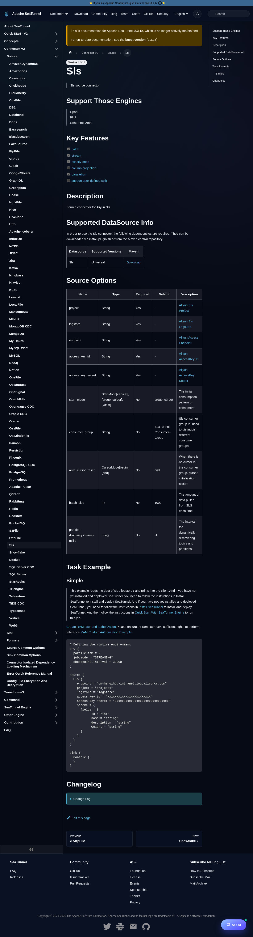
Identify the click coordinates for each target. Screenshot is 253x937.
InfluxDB (15, 239)
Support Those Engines (226, 30)
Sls (11, 545)
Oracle (14, 421)
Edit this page (78, 818)
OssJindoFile (19, 435)
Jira (12, 260)
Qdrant (14, 494)
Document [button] (57, 14)
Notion (14, 370)
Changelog (218, 80)
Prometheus (18, 479)
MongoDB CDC (20, 326)
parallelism (79, 174)
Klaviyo (14, 282)
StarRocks (17, 581)
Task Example (220, 66)
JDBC (13, 253)
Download (81, 14)
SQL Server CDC (21, 567)
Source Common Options (26, 647)
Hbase (14, 195)
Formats (13, 640)
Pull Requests (80, 883)
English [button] (179, 14)
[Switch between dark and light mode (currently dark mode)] (197, 14)
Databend (16, 114)
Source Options (221, 59)
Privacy (135, 902)
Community (99, 14)
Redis (13, 508)
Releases (16, 877)
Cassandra (17, 78)
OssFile (15, 428)
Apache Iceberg (21, 231)
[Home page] (70, 53)
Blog (114, 14)
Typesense (17, 610)
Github (14, 158)
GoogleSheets (19, 173)
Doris (13, 122)
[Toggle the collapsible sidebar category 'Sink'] (56, 632)
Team (124, 14)
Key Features (220, 37)
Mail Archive (198, 883)
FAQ (7, 730)
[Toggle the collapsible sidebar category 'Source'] (56, 56)
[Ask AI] (233, 924)
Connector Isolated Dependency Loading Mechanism (31, 664)
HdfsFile (15, 202)
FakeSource (18, 144)
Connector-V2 (14, 48)
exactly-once (80, 162)
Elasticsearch (19, 136)
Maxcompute (19, 311)
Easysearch (18, 129)
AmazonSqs (18, 71)
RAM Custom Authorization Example (106, 632)
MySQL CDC (18, 348)
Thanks (135, 896)
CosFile (15, 100)
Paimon (15, 443)
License (135, 877)
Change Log (82, 799)
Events (135, 883)
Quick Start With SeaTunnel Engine (159, 612)
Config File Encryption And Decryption (27, 683)
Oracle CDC (18, 414)
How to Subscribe (202, 871)
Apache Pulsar (20, 486)
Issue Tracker (79, 877)
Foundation (138, 871)
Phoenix (15, 457)
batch (75, 149)
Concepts (11, 41)
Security (162, 14)
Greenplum (17, 188)
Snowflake (17, 552)
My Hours (16, 341)
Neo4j (13, 363)
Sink (10, 633)
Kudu (13, 290)
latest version (135, 39)
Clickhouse (17, 85)
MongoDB (16, 333)
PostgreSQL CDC (22, 465)
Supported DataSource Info (228, 52)
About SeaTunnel (17, 26)
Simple (220, 73)
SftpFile (15, 538)
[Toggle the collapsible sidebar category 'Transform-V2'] (56, 692)
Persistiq (15, 450)
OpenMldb (17, 399)
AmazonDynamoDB (23, 63)
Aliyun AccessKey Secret (187, 375)
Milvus (14, 319)
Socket (14, 559)
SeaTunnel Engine (17, 707)
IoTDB (13, 246)
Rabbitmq (16, 501)
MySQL (14, 355)
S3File (13, 530)
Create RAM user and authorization (91, 626)
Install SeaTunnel (151, 607)
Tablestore (17, 596)
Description (219, 45)
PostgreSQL (18, 472)
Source (12, 56)
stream (76, 155)
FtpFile (14, 151)
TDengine (16, 589)
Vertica (14, 618)
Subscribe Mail (200, 877)
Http (12, 224)
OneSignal (17, 392)
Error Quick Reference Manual (29, 673)
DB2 (12, 107)
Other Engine (14, 715)
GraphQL (16, 180)
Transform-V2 (14, 692)
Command (12, 699)
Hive (12, 209)
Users (136, 14)
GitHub (149, 14)
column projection (83, 168)
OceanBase (17, 384)
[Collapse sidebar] (31, 849)
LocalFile (16, 304)
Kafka (13, 268)
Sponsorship (138, 889)
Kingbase (16, 275)
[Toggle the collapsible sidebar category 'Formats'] (56, 640)
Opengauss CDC (21, 406)
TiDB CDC (16, 603)
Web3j (13, 625)
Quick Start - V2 (16, 33)
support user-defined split (89, 180)
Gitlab (13, 166)
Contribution (13, 722)
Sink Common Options (24, 655)
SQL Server (17, 574)
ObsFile (15, 377)
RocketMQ (17, 523)
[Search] (229, 13)
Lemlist (14, 297)
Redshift (15, 516)
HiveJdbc (16, 217)
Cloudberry (17, 93)
